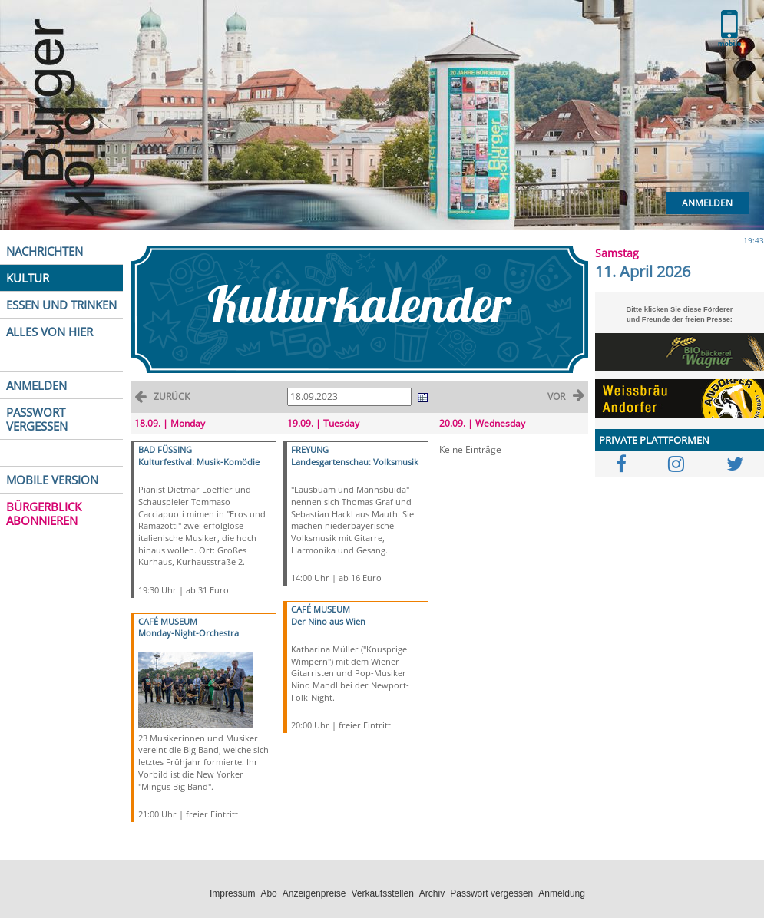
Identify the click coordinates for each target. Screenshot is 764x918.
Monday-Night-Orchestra (188, 633)
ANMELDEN (36, 385)
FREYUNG (310, 449)
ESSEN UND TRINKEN (61, 304)
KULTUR (27, 278)
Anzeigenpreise (314, 893)
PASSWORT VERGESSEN (37, 419)
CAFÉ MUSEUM (167, 621)
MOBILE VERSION (52, 479)
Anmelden (707, 203)
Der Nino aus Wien (328, 621)
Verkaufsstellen (382, 893)
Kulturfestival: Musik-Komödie (199, 461)
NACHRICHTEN (44, 251)
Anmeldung (561, 893)
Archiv (432, 893)
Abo (268, 893)
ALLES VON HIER (49, 331)
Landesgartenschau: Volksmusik (354, 461)
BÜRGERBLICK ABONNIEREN (43, 513)
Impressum (232, 893)
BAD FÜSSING (165, 449)
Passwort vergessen (491, 893)
